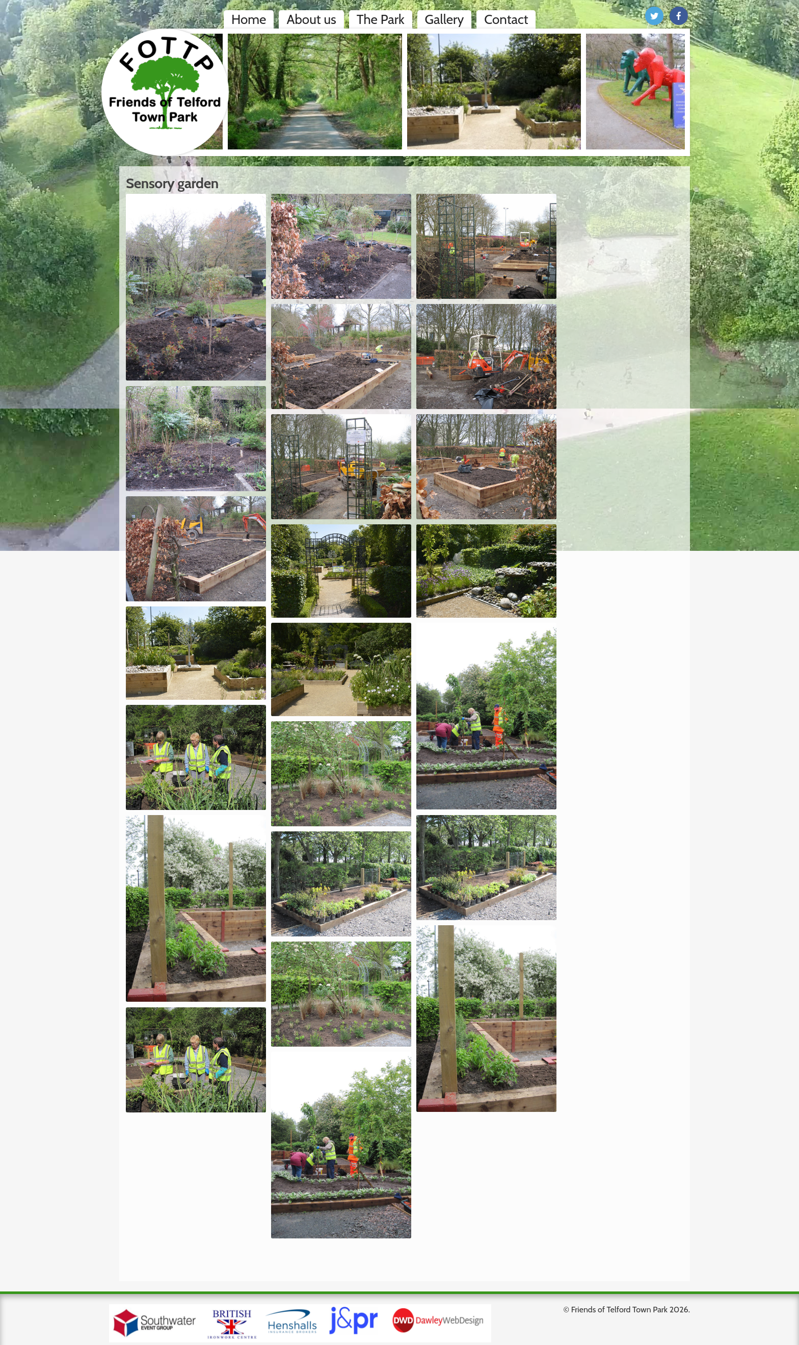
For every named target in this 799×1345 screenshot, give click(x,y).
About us (311, 19)
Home (248, 19)
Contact (506, 19)
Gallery (444, 19)
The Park (381, 19)
